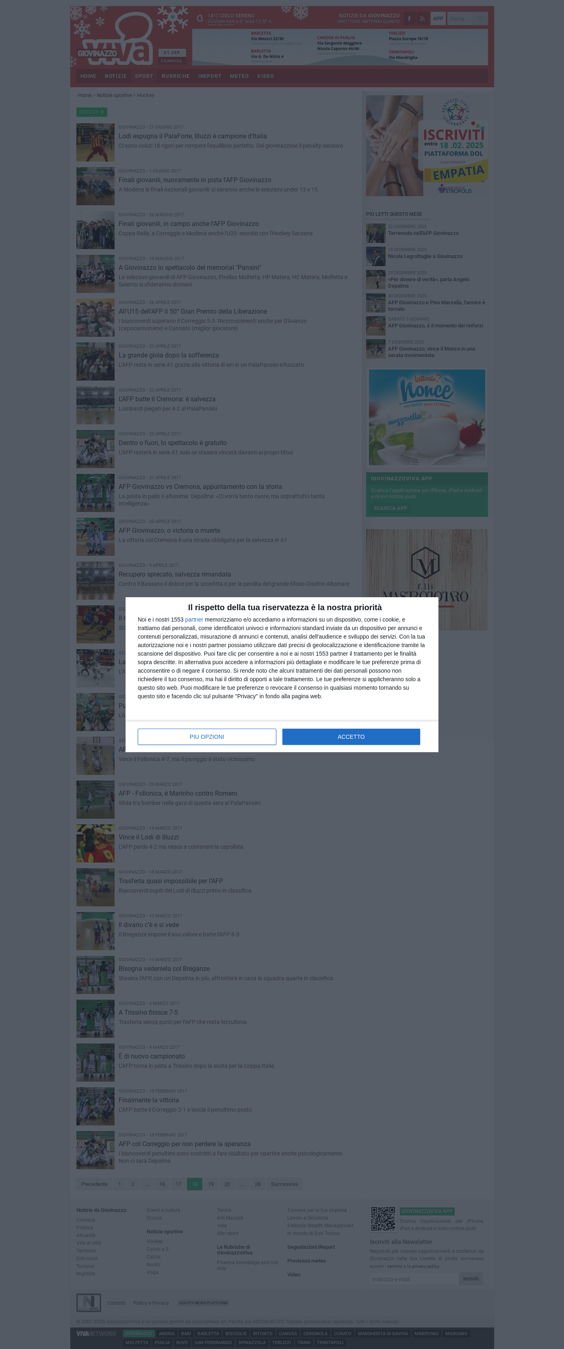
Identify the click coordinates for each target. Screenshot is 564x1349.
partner (194, 619)
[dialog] (282, 674)
